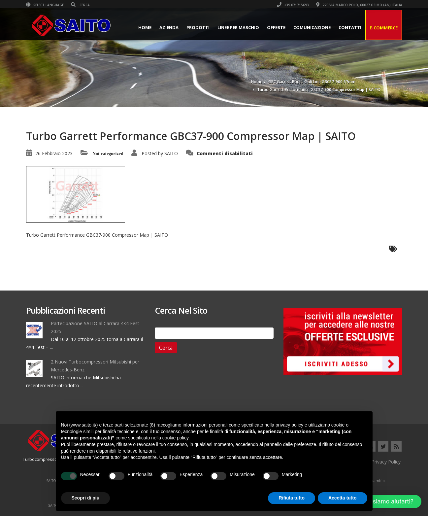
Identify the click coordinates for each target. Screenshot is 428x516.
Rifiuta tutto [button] (292, 497)
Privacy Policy (386, 462)
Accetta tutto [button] (342, 497)
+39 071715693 (293, 5)
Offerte (276, 27)
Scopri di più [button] (86, 497)
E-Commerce (384, 28)
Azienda (169, 27)
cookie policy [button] (175, 437)
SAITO (171, 153)
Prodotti (198, 27)
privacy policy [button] (289, 425)
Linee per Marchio (238, 27)
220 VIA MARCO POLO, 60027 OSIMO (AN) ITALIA (359, 5)
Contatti (350, 27)
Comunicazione (312, 27)
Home (144, 27)
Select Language (45, 5)
